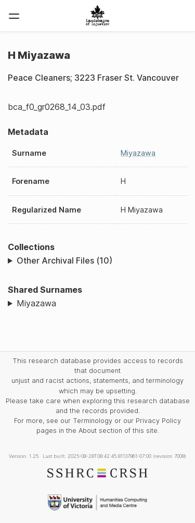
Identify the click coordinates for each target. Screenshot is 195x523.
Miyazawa (138, 152)
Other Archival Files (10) (64, 260)
